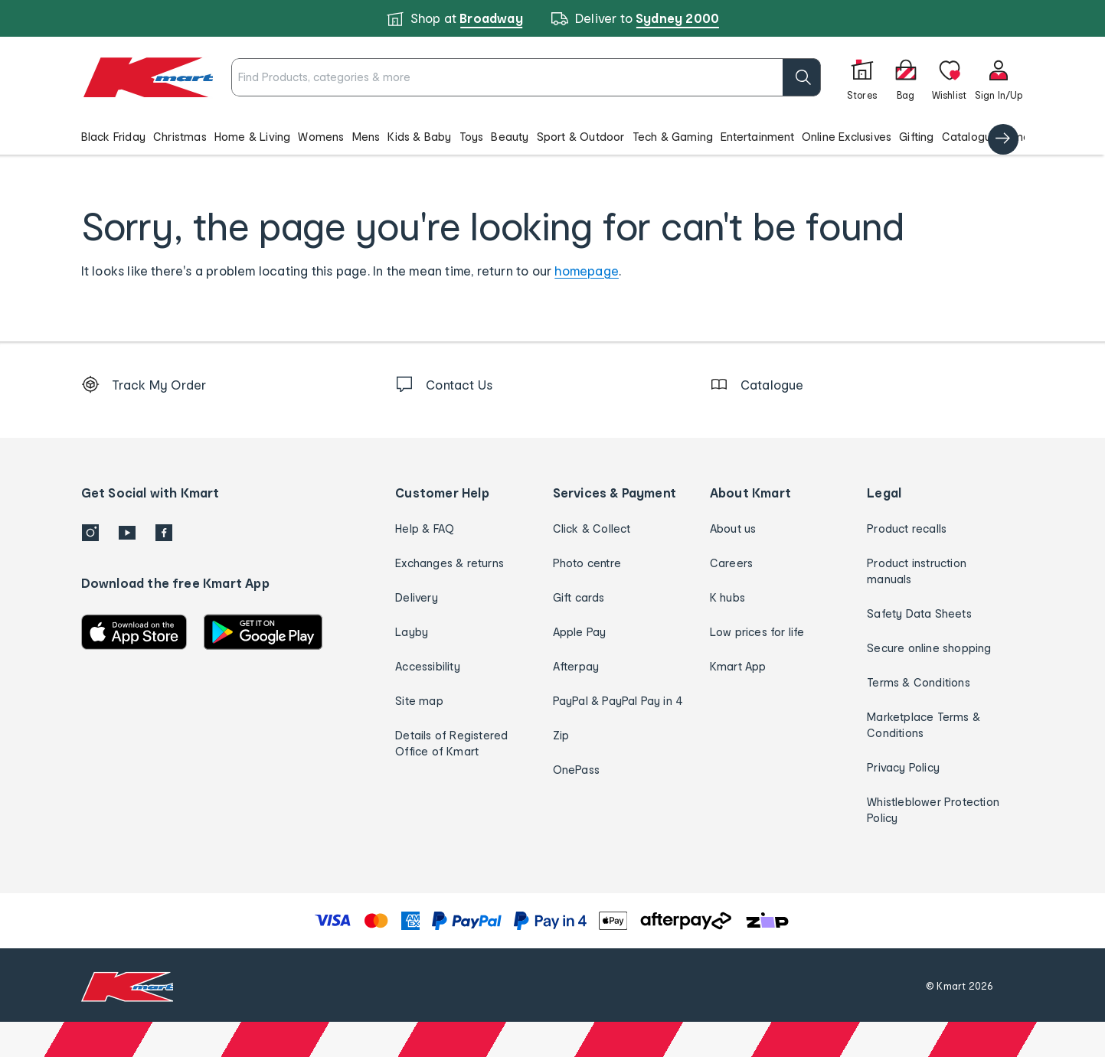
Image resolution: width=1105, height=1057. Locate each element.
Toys (471, 136)
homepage (586, 270)
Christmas (180, 136)
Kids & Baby (419, 136)
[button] (552, 136)
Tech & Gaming (673, 136)
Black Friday (113, 136)
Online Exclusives (846, 136)
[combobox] (525, 77)
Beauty (509, 136)
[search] (802, 77)
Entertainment (757, 136)
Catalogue (970, 136)
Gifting (916, 136)
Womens (321, 136)
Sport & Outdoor (581, 136)
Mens (366, 136)
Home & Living (252, 136)
